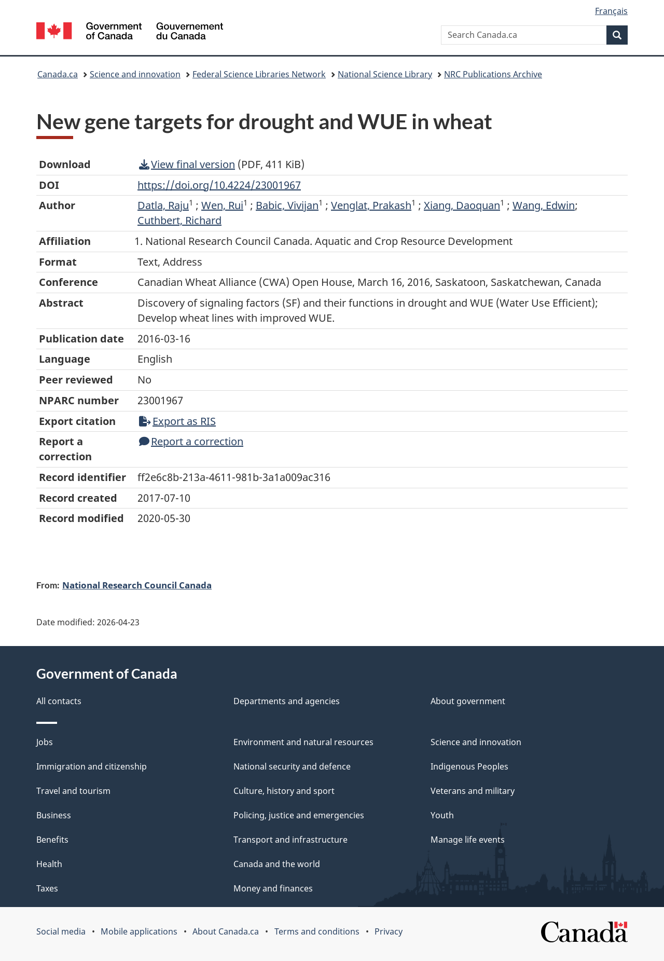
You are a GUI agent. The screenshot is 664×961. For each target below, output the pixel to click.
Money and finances (273, 888)
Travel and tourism (73, 791)
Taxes (47, 888)
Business (53, 815)
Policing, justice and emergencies (298, 815)
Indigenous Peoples (469, 766)
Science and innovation (135, 74)
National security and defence (292, 766)
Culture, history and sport (284, 791)
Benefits (52, 839)
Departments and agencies (286, 701)
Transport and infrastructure (290, 839)
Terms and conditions (316, 931)
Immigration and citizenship (91, 766)
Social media (61, 931)
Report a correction (191, 441)
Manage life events (468, 839)
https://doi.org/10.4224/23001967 (219, 185)
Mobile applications (139, 931)
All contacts (58, 701)
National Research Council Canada (137, 585)
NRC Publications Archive (493, 74)
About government (468, 701)
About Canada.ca (225, 931)
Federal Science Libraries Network (259, 74)
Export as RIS (177, 421)
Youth (442, 815)
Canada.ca (57, 74)
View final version (187, 164)
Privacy (389, 931)
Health (49, 864)
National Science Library (385, 74)
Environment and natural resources (303, 742)
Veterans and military (473, 791)
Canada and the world (276, 864)
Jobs (44, 742)
